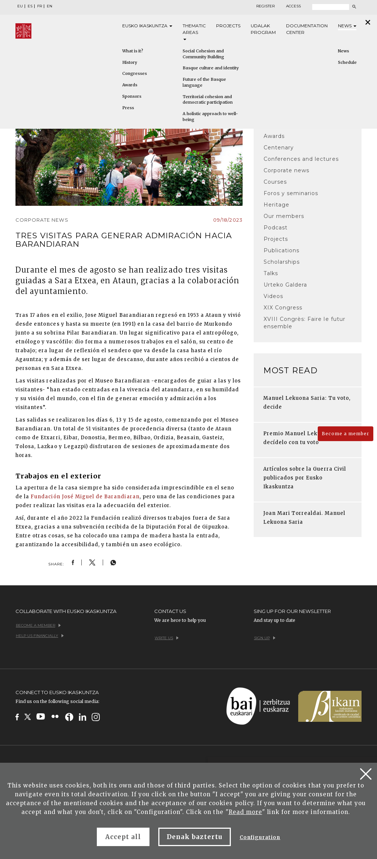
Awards (129, 84)
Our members (284, 216)
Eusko (147, 25)
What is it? (132, 50)
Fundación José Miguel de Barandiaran (85, 496)
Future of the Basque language (204, 82)
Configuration (260, 837)
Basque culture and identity (211, 67)
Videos (273, 296)
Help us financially (40, 635)
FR (39, 6)
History (129, 62)
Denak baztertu (194, 837)
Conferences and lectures (301, 159)
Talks (271, 273)
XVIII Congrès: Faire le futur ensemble (304, 323)
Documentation (307, 29)
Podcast (276, 227)
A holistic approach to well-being (210, 116)
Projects (228, 25)
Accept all (123, 837)
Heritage (276, 204)
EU (20, 6)
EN (49, 6)
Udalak (263, 29)
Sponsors (131, 96)
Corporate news (287, 170)
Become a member (345, 433)
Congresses (134, 73)
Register (265, 6)
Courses (275, 182)
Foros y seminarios (291, 193)
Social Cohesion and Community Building (203, 53)
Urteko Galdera (285, 284)
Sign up (264, 637)
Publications (281, 250)
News (347, 25)
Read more (245, 811)
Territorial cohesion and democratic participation (208, 99)
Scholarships (282, 262)
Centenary (279, 147)
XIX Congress (283, 307)
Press (128, 107)
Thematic (194, 31)
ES (30, 6)
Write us (167, 637)
